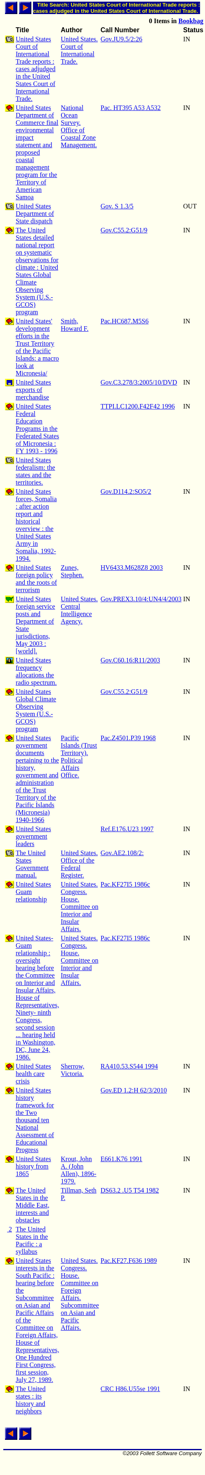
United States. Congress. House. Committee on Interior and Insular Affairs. (79, 906)
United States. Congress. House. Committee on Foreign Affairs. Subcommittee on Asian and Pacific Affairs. (80, 1294)
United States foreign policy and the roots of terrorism (36, 578)
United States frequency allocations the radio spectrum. (36, 671)
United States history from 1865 (33, 1166)
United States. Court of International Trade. (79, 50)
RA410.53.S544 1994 (129, 1066)
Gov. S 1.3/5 (117, 206)
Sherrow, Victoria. (72, 1070)
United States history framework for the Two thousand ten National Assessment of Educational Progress (35, 1120)
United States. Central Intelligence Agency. (79, 610)
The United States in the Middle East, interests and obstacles (32, 1205)
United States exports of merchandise (33, 390)
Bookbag (190, 20)
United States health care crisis (33, 1074)
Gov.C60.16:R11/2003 (130, 660)
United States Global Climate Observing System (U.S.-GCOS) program (36, 710)
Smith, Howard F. (74, 325)
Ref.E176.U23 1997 (127, 828)
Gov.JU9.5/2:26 (121, 39)
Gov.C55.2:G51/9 (124, 230)
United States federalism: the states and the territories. (35, 471)
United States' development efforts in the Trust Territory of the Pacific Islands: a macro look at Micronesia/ (37, 347)
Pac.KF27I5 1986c (125, 884)
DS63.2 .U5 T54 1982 (130, 1190)
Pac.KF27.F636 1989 (129, 1260)
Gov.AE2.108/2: (122, 852)
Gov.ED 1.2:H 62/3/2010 (134, 1090)
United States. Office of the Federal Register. (79, 864)
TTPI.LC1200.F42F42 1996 (138, 406)
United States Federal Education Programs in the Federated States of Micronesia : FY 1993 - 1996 (37, 428)
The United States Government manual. (32, 864)
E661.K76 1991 (121, 1158)
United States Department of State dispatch (35, 214)
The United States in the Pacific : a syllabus (32, 1240)
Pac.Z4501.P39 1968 (128, 737)
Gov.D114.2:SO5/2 (126, 491)
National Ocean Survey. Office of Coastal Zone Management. (79, 126)
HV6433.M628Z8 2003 (132, 567)
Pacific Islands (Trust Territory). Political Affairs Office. (79, 756)
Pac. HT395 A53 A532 (131, 107)
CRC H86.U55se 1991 (130, 1388)
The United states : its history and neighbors (30, 1400)
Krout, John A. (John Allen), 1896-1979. (78, 1170)
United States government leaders (33, 836)
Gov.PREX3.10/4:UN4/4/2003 (141, 598)
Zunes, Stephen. (72, 571)
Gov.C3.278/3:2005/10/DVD (139, 382)
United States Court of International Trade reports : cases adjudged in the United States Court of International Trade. (35, 69)
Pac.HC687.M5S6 (124, 321)
